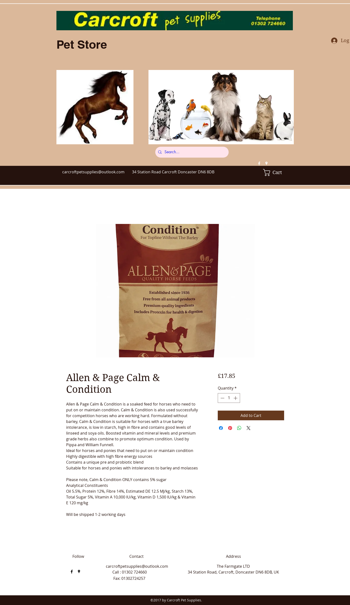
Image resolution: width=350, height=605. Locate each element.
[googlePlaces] (266, 163)
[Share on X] (248, 428)
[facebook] (259, 163)
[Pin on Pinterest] (230, 428)
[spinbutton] (229, 398)
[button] (276, 172)
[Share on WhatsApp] (239, 428)
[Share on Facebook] (221, 428)
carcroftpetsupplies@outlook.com (93, 172)
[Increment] (236, 398)
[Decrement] (221, 398)
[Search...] (191, 152)
